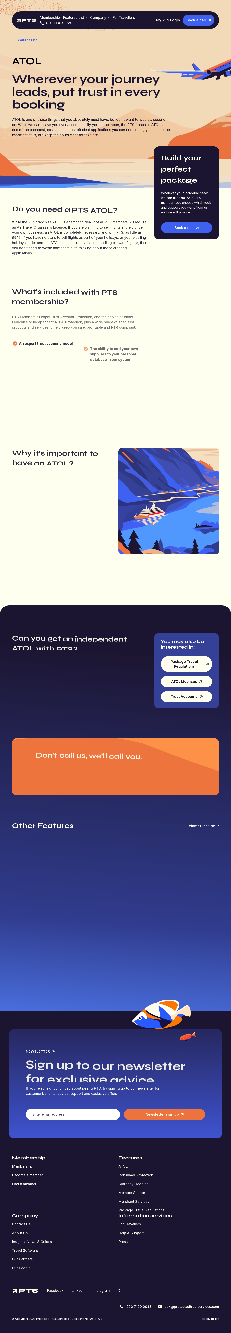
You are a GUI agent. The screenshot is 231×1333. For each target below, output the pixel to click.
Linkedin (78, 1290)
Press (123, 1242)
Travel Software (25, 1250)
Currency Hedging (133, 1184)
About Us (20, 1233)
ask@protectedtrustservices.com (188, 1306)
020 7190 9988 (55, 23)
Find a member (24, 1184)
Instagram (101, 1290)
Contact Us (21, 1224)
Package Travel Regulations (141, 1210)
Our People (21, 1268)
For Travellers (124, 17)
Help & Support (131, 1233)
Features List (73, 17)
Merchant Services (133, 1201)
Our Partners (22, 1259)
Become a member (27, 1175)
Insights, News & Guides (32, 1242)
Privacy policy (210, 1318)
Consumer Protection (135, 1175)
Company (98, 17)
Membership (50, 17)
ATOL (123, 1166)
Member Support (132, 1193)
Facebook (55, 1290)
